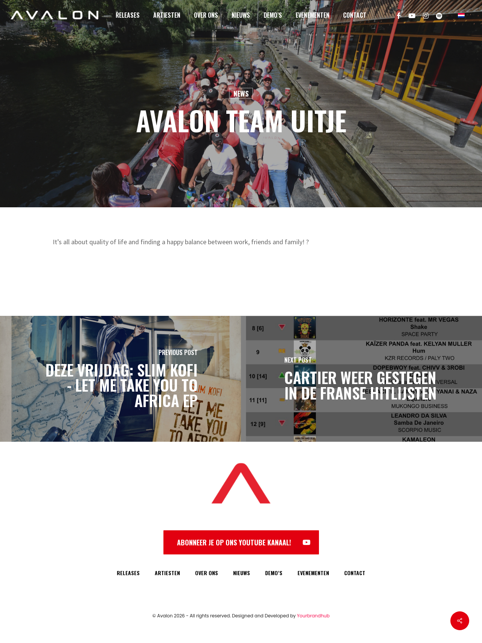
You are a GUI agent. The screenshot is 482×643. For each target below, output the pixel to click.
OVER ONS (206, 573)
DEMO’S (273, 573)
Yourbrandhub (313, 615)
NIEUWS (241, 573)
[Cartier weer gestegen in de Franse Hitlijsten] (361, 379)
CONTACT (354, 573)
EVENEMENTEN (313, 573)
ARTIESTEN (167, 573)
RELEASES (128, 573)
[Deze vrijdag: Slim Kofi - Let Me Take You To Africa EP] (120, 379)
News (241, 93)
